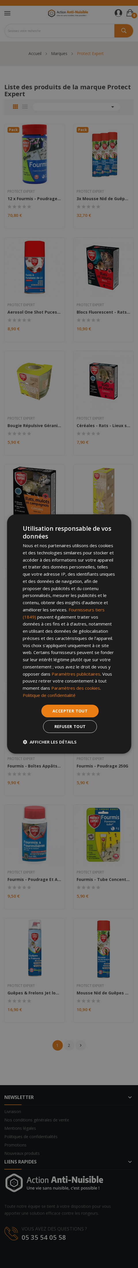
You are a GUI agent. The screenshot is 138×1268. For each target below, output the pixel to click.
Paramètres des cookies (75, 688)
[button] (50, 742)
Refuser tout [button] (70, 726)
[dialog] (69, 634)
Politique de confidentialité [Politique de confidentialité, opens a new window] (49, 695)
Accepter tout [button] (70, 711)
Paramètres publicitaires (76, 674)
